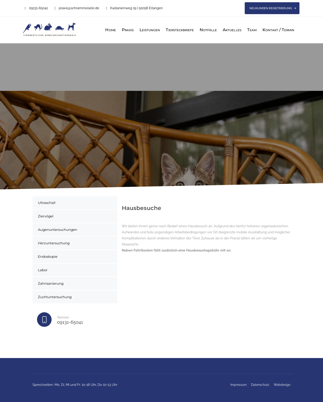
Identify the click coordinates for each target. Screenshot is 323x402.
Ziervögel (45, 216)
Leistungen (150, 29)
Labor (43, 270)
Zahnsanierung (50, 283)
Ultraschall (46, 203)
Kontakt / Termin (278, 29)
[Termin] (75, 320)
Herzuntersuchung (54, 243)
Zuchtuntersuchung (55, 297)
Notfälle (208, 29)
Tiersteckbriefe (180, 29)
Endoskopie (47, 256)
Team (252, 29)
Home (110, 29)
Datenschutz (260, 385)
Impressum (238, 385)
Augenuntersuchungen (57, 229)
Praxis (128, 29)
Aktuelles (232, 29)
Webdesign (282, 385)
